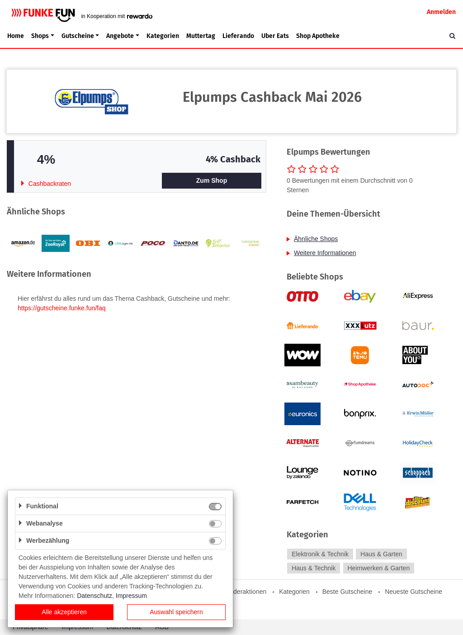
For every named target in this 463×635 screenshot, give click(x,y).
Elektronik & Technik (320, 554)
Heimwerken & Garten (378, 568)
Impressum (131, 595)
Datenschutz (94, 595)
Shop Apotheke (318, 36)
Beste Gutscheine (347, 591)
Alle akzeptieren (64, 612)
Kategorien (162, 36)
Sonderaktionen (244, 591)
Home (15, 36)
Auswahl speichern (176, 612)
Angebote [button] (120, 36)
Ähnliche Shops (316, 238)
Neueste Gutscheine (413, 591)
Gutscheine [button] (77, 36)
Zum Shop (211, 180)
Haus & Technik (313, 568)
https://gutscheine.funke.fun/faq (62, 308)
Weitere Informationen (325, 252)
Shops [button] (40, 36)
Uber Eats (275, 36)
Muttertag (200, 36)
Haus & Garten (381, 554)
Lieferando (238, 36)
